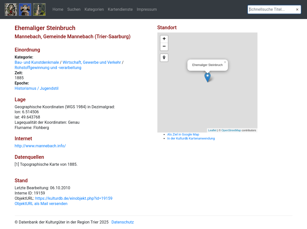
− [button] (164, 46)
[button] (297, 10)
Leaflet (212, 130)
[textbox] (274, 10)
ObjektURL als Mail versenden (41, 203)
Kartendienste (120, 9)
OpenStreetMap (231, 130)
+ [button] (164, 39)
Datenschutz (123, 222)
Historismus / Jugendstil (37, 88)
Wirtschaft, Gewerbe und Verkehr (92, 62)
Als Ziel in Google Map (183, 134)
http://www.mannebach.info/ (40, 146)
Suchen (74, 9)
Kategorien (94, 9)
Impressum (147, 9)
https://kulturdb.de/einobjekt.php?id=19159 (74, 198)
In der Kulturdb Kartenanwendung (191, 138)
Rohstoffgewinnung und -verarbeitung (48, 67)
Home (58, 9)
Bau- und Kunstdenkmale (37, 62)
